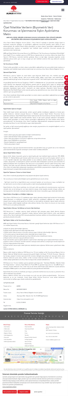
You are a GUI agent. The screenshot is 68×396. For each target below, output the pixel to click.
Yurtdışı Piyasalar (28, 339)
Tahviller (27, 335)
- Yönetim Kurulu (7, 331)
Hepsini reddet (24, 392)
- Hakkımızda (6, 329)
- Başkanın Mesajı (7, 333)
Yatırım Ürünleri (57, 16)
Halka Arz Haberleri (29, 346)
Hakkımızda (57, 19)
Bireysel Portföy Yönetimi (31, 337)
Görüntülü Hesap (57, 1)
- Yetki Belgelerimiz (8, 335)
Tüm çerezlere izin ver (9, 392)
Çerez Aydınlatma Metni (9, 387)
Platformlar (50, 19)
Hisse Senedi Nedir (29, 329)
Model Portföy (28, 343)
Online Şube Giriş (42, 1)
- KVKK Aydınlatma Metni (9, 341)
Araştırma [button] (43, 19)
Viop (26, 331)
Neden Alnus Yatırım (46, 16)
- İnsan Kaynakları (7, 339)
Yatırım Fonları (28, 341)
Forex (26, 333)
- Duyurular (6, 337)
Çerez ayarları (38, 392)
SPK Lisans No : (10, 2)
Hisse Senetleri (28, 326)
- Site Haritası (6, 326)
